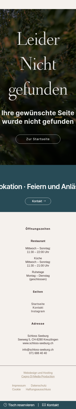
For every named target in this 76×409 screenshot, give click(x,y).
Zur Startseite (38, 139)
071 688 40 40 (38, 353)
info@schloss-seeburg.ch (38, 349)
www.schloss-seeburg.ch (38, 343)
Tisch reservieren (19, 405)
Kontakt (37, 201)
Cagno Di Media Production (37, 376)
